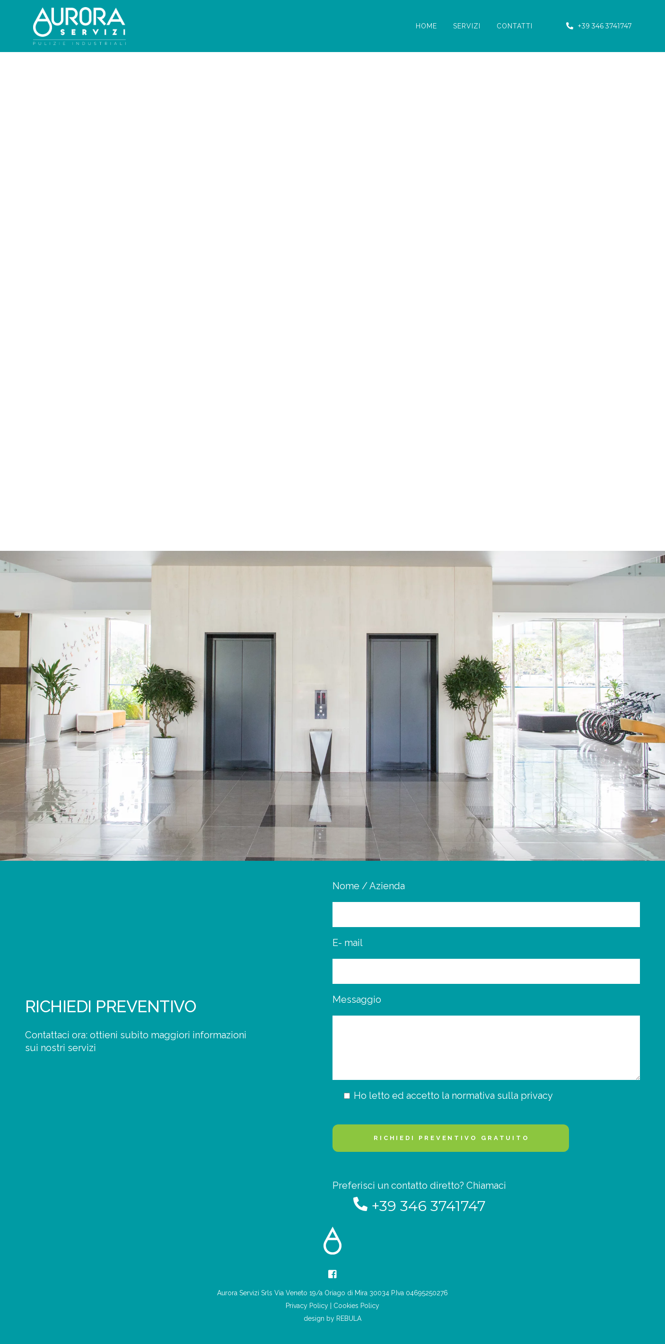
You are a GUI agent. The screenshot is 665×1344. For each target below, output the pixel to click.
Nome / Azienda (486, 903)
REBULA (348, 1318)
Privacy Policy (307, 1305)
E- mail (486, 960)
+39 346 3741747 (599, 26)
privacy (537, 1095)
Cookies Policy (356, 1305)
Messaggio (486, 1037)
